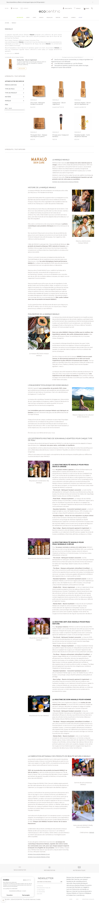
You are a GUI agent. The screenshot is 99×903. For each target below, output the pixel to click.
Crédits (38, 899)
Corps (34, 17)
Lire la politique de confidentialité (10, 888)
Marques (65, 17)
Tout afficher (19, 76)
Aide (70, 899)
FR (5, 8)
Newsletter (42, 878)
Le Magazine (41, 891)
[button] (3, 900)
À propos (40, 885)
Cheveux (41, 17)
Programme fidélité (43, 887)
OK (61, 881)
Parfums (58, 17)
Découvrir (21, 68)
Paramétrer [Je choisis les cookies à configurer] (10, 895)
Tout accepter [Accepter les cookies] (26, 895)
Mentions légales (88, 899)
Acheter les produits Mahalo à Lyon (39, 854)
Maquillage (50, 17)
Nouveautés (20, 17)
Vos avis (39, 893)
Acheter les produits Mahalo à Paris (39, 857)
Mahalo (91, 832)
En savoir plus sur (12, 53)
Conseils (73, 17)
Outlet (80, 17)
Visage (27, 17)
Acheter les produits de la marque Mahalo (65, 182)
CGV (77, 899)
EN (7, 8)
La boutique (41, 889)
